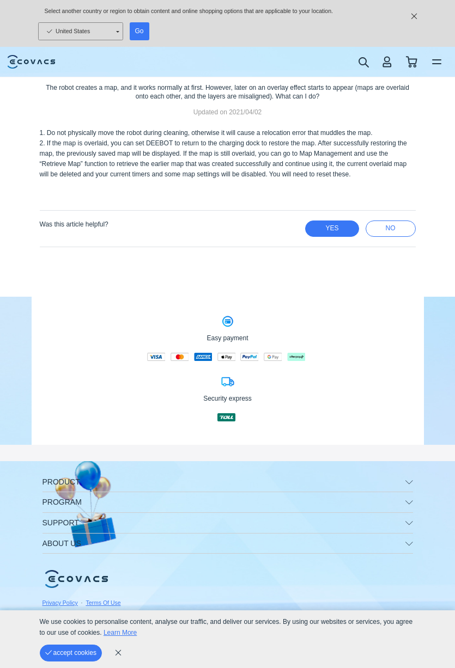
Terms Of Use (103, 602)
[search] (363, 62)
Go (139, 31)
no (391, 228)
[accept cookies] (71, 653)
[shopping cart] (411, 62)
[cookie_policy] (118, 653)
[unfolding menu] (409, 482)
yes (331, 228)
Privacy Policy (60, 602)
